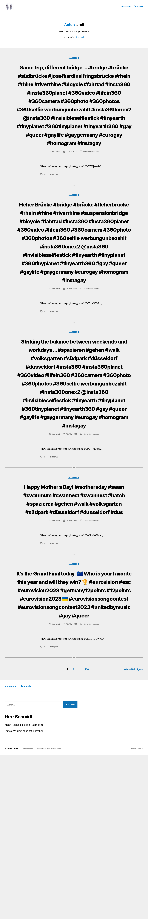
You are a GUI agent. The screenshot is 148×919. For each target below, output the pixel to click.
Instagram (54, 220)
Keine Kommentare (91, 197)
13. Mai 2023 (71, 789)
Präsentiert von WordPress (49, 912)
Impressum (126, 8)
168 (84, 833)
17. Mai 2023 (71, 197)
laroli (57, 197)
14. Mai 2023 (71, 660)
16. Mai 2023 (71, 368)
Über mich (138, 8)
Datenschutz (29, 912)
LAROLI (16, 912)
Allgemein (74, 62)
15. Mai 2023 (71, 556)
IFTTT (46, 220)
